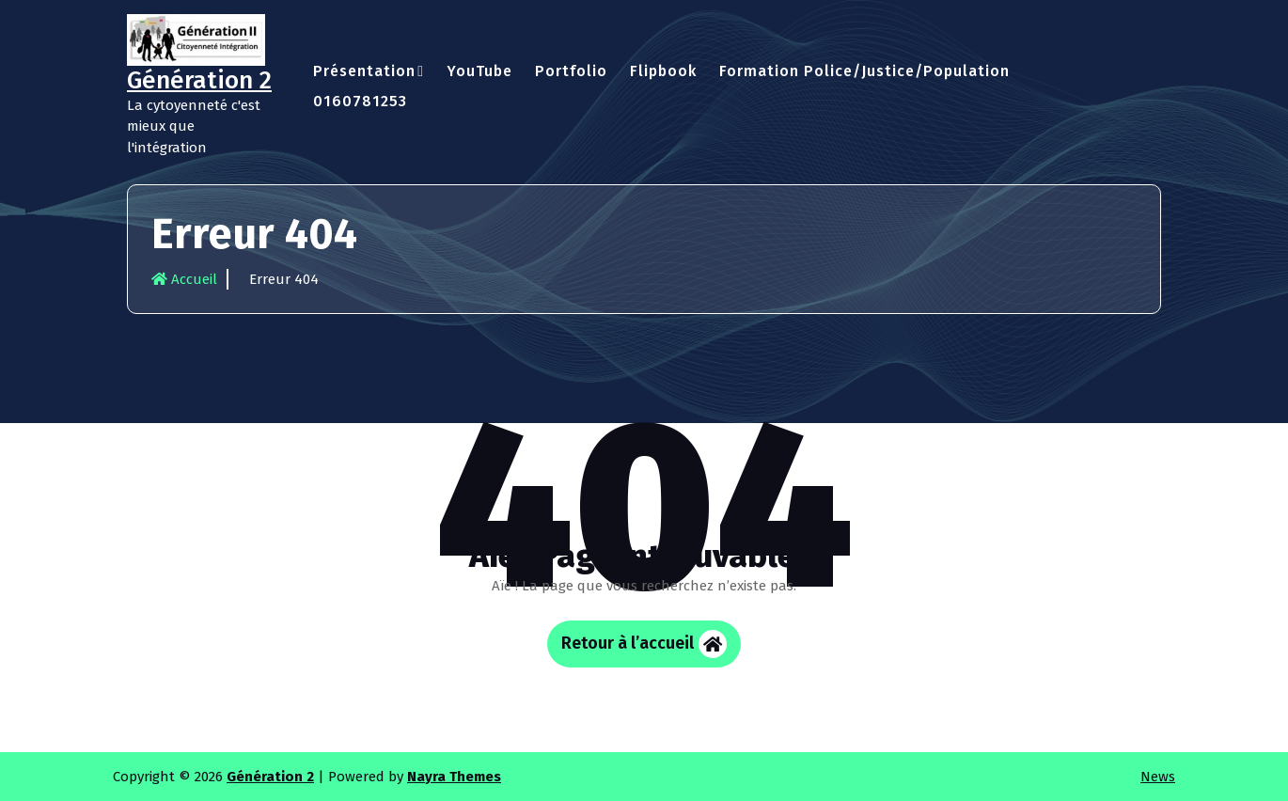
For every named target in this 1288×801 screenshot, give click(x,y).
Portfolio (571, 71)
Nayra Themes (454, 776)
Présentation (364, 71)
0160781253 (360, 101)
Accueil (184, 279)
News (1157, 776)
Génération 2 (270, 776)
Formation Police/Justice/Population (864, 71)
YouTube (479, 71)
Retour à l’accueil (644, 644)
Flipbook (663, 71)
